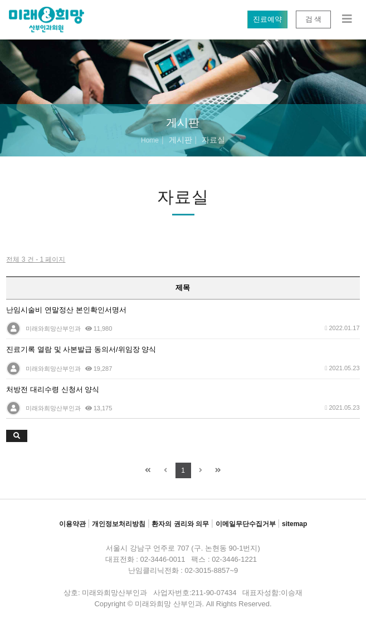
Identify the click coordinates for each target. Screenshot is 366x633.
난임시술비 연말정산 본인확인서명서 (66, 310)
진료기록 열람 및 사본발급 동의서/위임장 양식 (81, 349)
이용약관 (72, 524)
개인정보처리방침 (118, 524)
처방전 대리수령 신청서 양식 (52, 389)
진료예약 (267, 19)
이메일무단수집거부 (246, 524)
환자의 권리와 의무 (180, 524)
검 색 (313, 19)
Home (150, 140)
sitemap (294, 524)
